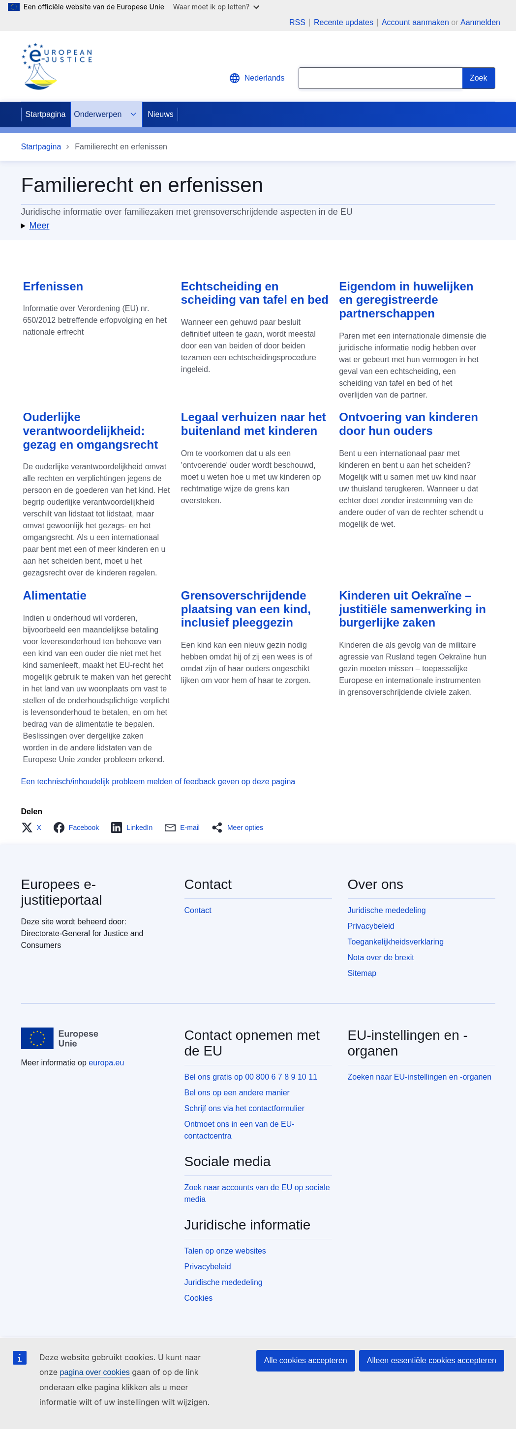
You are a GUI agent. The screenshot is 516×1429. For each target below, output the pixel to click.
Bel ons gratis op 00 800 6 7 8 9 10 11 (250, 1077)
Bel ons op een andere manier (237, 1092)
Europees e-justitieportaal (61, 892)
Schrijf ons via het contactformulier (244, 1108)
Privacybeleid (371, 926)
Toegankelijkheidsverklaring (396, 942)
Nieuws (160, 114)
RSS (297, 23)
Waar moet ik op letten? (216, 6)
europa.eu (106, 1062)
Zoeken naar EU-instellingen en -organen (420, 1077)
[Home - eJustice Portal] (56, 66)
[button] (258, 225)
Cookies (198, 1298)
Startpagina (46, 114)
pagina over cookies (94, 1372)
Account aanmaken (415, 22)
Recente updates (343, 23)
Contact (198, 910)
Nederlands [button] (257, 78)
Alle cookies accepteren (305, 1360)
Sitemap (362, 973)
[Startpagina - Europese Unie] (60, 1038)
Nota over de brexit (381, 957)
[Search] (478, 78)
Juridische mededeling (387, 910)
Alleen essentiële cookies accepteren (431, 1360)
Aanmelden (480, 22)
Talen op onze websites (225, 1251)
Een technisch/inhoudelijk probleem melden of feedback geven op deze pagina (158, 781)
